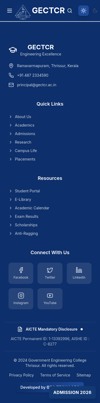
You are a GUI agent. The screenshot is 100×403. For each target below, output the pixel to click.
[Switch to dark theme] (95, 10)
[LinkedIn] (79, 273)
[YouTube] (50, 298)
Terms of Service (55, 375)
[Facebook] (21, 273)
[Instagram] (21, 298)
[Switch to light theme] (83, 10)
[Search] (69, 10)
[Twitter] (50, 273)
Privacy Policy (21, 375)
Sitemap (84, 375)
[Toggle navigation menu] (9, 10)
